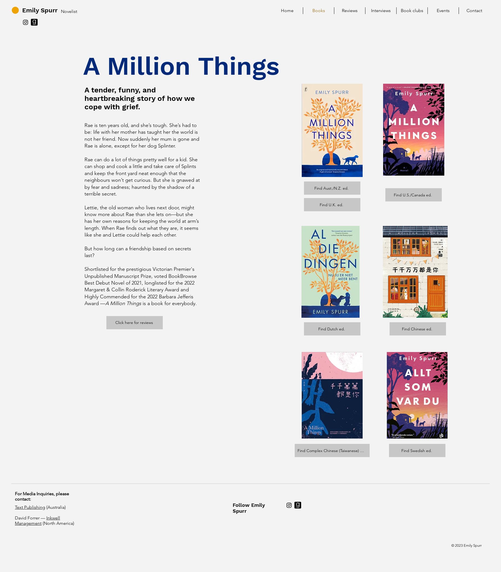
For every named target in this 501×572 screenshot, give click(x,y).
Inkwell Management (37, 520)
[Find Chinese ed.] (418, 328)
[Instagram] (25, 22)
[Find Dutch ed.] (332, 328)
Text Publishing (30, 507)
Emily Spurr (40, 10)
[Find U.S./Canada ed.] (413, 194)
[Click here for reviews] (134, 322)
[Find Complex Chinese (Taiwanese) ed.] (332, 450)
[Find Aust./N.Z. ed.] (332, 188)
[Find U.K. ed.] (332, 204)
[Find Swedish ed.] (417, 450)
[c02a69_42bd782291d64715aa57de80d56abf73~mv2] (34, 22)
